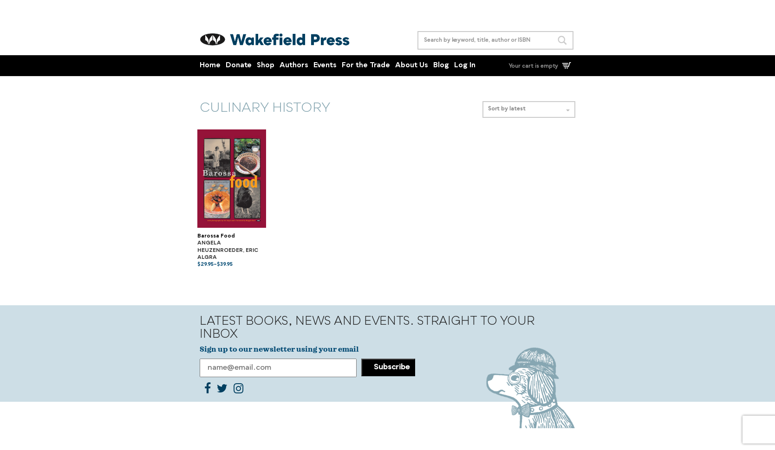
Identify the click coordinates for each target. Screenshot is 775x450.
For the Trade (366, 65)
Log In (464, 65)
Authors (294, 65)
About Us (411, 65)
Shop (265, 65)
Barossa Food (216, 236)
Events (325, 65)
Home (210, 65)
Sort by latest (529, 109)
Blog (441, 65)
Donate (239, 65)
